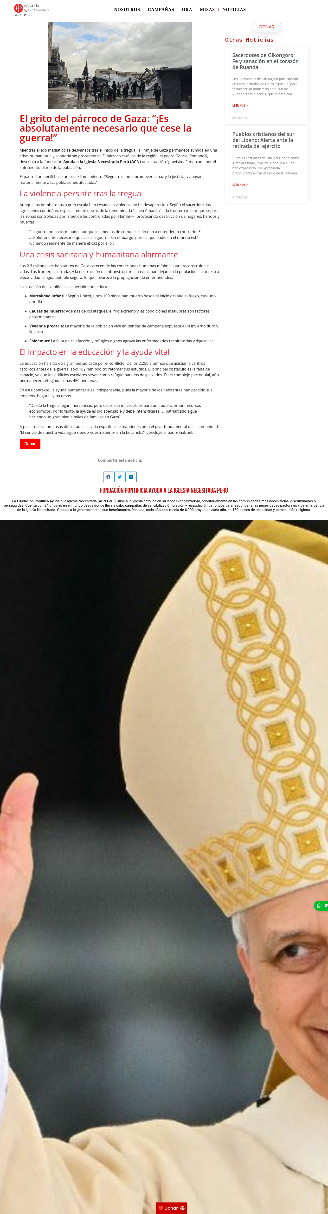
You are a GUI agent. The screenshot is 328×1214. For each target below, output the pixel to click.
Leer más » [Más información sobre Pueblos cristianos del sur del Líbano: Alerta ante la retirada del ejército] (240, 185)
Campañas (161, 9)
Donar (30, 444)
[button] (108, 477)
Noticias (234, 9)
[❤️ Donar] (171, 1208)
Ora (187, 9)
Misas (207, 9)
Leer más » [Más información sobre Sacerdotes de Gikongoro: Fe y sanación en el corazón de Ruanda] (240, 105)
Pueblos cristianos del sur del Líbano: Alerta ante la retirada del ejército (263, 140)
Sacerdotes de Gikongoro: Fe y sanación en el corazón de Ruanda (265, 61)
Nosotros (127, 9)
